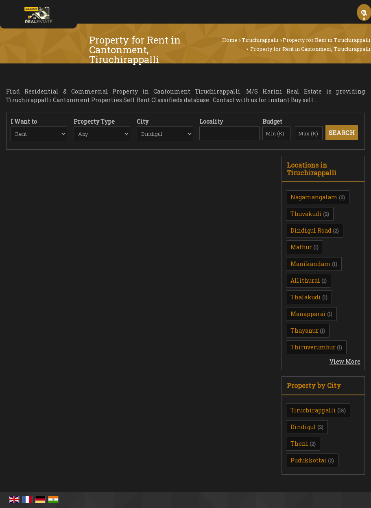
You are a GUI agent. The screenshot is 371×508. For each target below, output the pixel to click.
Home (229, 40)
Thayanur (304, 330)
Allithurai (305, 280)
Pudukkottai (308, 460)
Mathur (301, 247)
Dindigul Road (311, 230)
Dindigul (303, 427)
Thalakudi (305, 297)
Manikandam (310, 264)
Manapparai (308, 314)
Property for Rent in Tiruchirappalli (326, 40)
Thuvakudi (306, 214)
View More (345, 361)
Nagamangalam (314, 197)
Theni (299, 443)
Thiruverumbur (313, 347)
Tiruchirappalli (260, 40)
